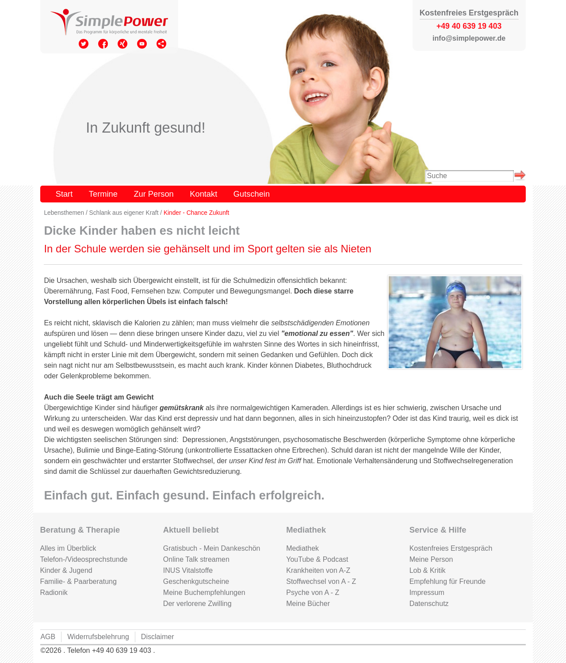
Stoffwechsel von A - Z (321, 581)
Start (64, 193)
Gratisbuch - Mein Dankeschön (211, 548)
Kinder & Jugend (66, 570)
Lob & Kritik (427, 570)
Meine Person (431, 559)
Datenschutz (429, 603)
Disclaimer (157, 636)
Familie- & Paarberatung (78, 581)
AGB (47, 636)
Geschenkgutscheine (196, 581)
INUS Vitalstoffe (188, 570)
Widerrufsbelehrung (98, 636)
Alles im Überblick (68, 548)
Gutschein (251, 193)
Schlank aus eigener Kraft (124, 213)
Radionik (53, 592)
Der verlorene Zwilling (197, 603)
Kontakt (203, 193)
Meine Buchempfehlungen (204, 592)
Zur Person (153, 193)
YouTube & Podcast (317, 559)
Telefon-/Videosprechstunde (83, 559)
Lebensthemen (64, 213)
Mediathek (302, 548)
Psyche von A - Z (312, 592)
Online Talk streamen (196, 559)
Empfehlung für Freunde (447, 581)
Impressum (426, 592)
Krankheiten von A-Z (318, 570)
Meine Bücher (308, 603)
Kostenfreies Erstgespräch (451, 548)
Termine (103, 193)
